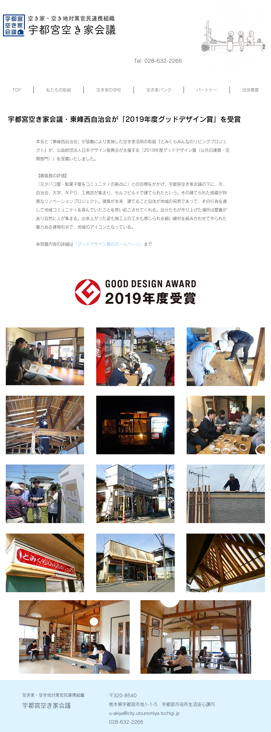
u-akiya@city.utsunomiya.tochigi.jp (144, 713)
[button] (59, 89)
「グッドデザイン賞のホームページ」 (108, 244)
